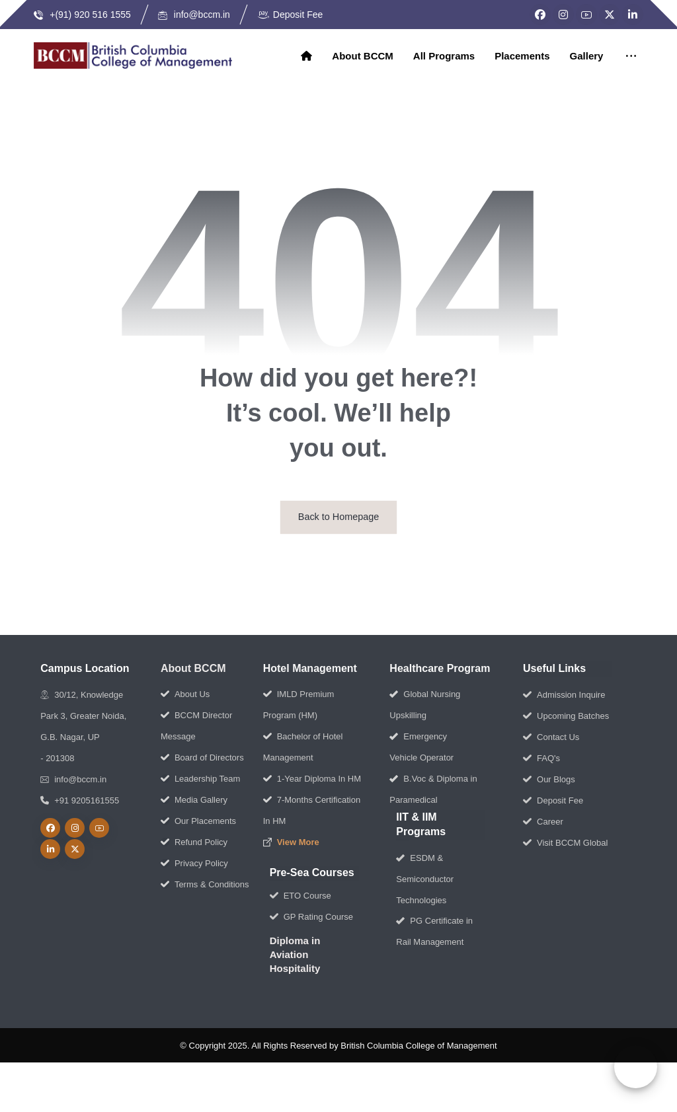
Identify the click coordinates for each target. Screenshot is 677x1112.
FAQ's (541, 759)
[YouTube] (586, 14)
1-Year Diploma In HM (312, 779)
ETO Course (300, 896)
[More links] (630, 57)
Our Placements (198, 822)
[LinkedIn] (632, 14)
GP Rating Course (311, 917)
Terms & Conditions (205, 885)
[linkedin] (50, 850)
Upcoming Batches (566, 717)
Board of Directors (202, 758)
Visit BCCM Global (565, 843)
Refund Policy (194, 843)
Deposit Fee (553, 801)
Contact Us (551, 738)
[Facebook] (540, 14)
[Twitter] (609, 14)
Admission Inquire (564, 695)
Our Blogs (549, 780)
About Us (185, 695)
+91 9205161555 (79, 801)
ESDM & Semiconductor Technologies (425, 880)
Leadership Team (201, 779)
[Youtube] (99, 828)
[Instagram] (563, 14)
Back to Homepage (338, 518)
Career (543, 822)
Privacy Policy (194, 864)
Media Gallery (194, 800)
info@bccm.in (73, 780)
